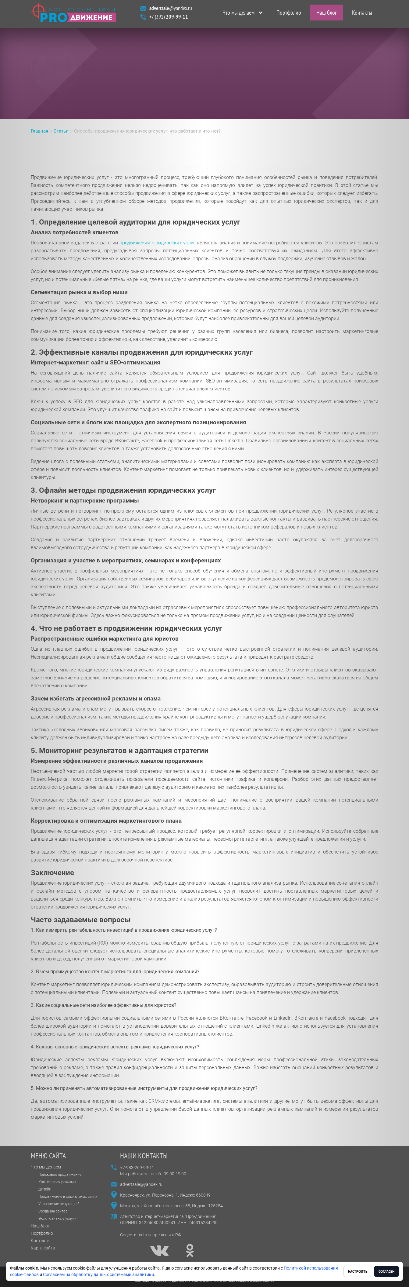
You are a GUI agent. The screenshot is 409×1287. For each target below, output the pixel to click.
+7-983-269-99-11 (137, 1167)
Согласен (386, 1271)
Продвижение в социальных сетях (67, 1196)
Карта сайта (43, 1247)
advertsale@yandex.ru (141, 1184)
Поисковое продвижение (59, 1174)
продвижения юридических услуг (157, 243)
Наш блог (326, 14)
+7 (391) (168, 18)
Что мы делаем (238, 14)
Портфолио (288, 14)
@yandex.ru (170, 9)
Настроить (358, 1271)
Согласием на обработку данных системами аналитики (98, 1274)
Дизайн (44, 1189)
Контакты (362, 14)
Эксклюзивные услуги (57, 1218)
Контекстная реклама (57, 1182)
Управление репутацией (59, 1204)
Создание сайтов (53, 1211)
